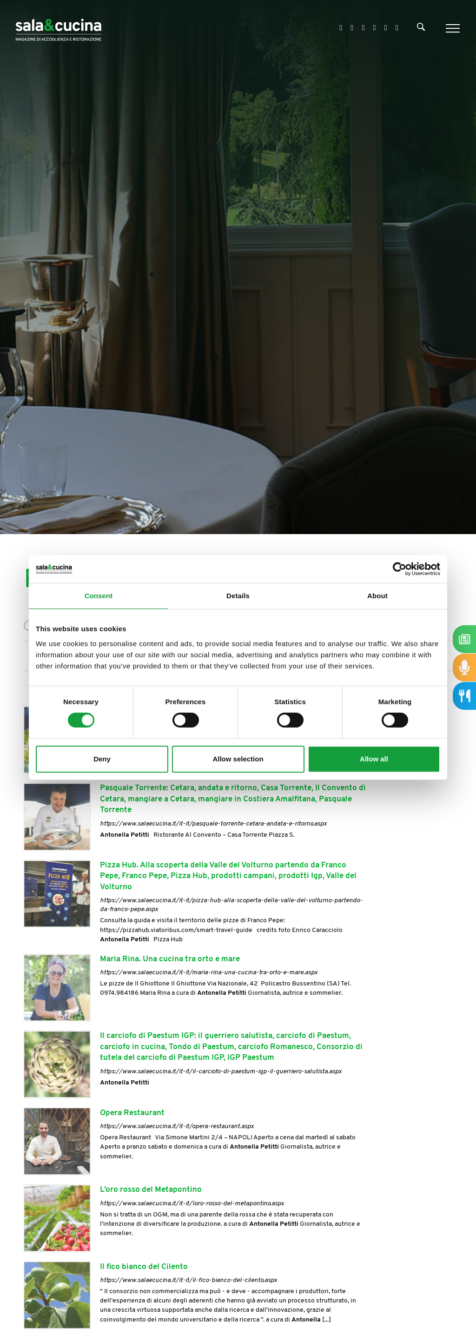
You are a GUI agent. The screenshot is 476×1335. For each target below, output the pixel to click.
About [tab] (377, 596)
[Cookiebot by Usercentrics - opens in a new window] (399, 569)
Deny (102, 759)
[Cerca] (421, 29)
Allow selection (237, 759)
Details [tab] (238, 596)
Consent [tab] (99, 596)
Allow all (374, 759)
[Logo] (58, 28)
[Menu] (451, 28)
